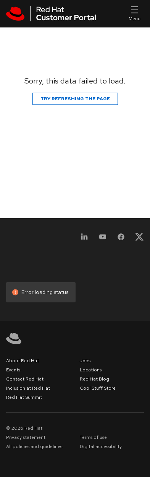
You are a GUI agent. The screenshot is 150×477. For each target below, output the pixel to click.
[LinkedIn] (84, 239)
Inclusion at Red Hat (28, 388)
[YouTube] (102, 239)
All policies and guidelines (34, 446)
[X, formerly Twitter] (139, 239)
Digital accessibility (101, 446)
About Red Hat (22, 361)
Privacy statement (25, 437)
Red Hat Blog (94, 379)
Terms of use (93, 437)
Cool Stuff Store (98, 388)
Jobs (85, 361)
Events (13, 370)
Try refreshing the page (75, 99)
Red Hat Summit (24, 397)
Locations (91, 370)
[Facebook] (121, 239)
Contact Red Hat (25, 379)
